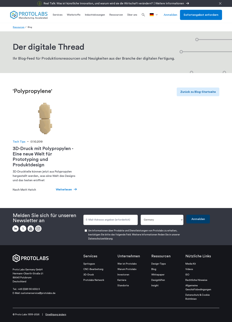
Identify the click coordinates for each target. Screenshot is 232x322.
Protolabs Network (93, 280)
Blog (153, 269)
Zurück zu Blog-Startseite (198, 91)
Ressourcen (18, 27)
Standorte (123, 285)
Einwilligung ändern (55, 314)
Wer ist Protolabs (127, 264)
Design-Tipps (158, 264)
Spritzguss (89, 264)
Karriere (121, 280)
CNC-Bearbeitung (93, 269)
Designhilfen (158, 280)
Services (90, 256)
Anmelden (170, 14)
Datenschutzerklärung (100, 238)
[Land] (162, 220)
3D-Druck (88, 274)
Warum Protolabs (126, 269)
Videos (189, 269)
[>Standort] (155, 15)
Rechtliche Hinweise (196, 280)
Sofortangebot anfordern (201, 14)
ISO (187, 274)
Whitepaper (158, 274)
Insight (155, 285)
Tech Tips (19, 141)
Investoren (123, 274)
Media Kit (190, 264)
